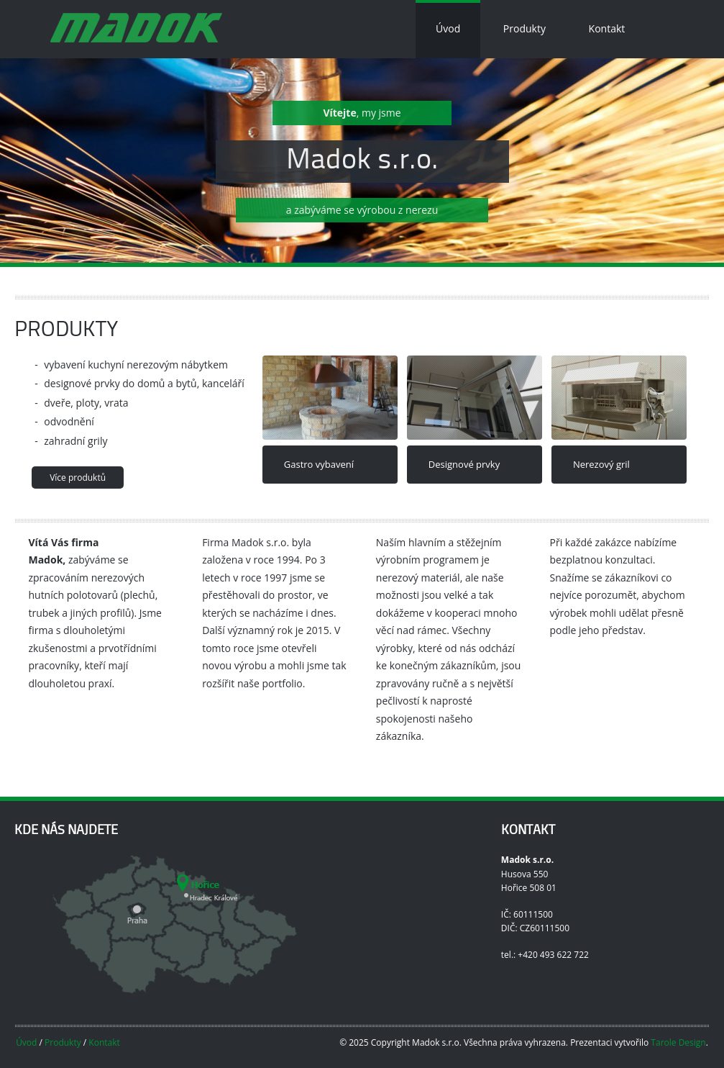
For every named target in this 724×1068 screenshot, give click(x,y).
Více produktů (78, 477)
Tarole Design (678, 1042)
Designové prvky (464, 464)
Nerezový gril (601, 464)
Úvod (448, 28)
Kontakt (607, 28)
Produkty (524, 28)
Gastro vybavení (319, 464)
